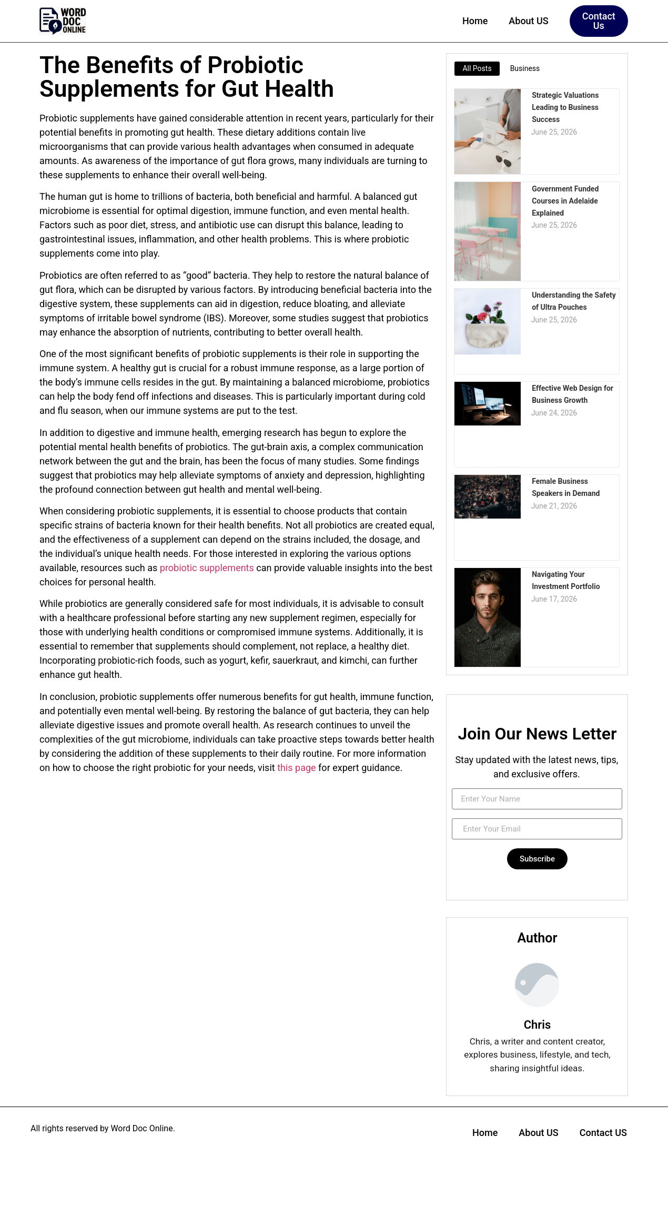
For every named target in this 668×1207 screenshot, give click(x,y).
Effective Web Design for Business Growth (572, 393)
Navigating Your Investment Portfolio (565, 580)
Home (475, 20)
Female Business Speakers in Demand (565, 486)
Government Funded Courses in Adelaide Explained (564, 200)
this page (296, 767)
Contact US (603, 1132)
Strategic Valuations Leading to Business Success (564, 106)
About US (528, 20)
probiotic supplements (207, 567)
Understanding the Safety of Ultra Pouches (573, 300)
